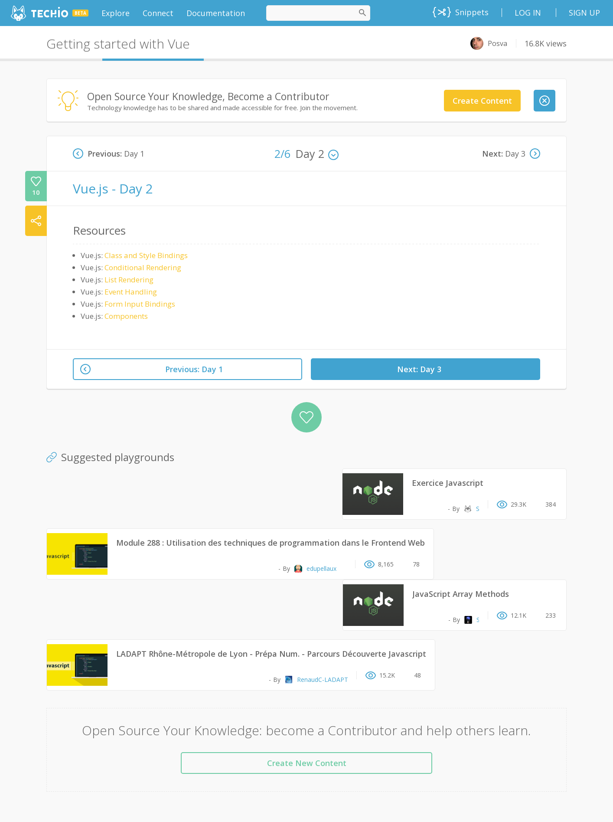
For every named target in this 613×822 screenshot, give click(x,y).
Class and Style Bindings (146, 255)
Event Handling (130, 292)
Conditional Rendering (142, 267)
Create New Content (306, 763)
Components (126, 316)
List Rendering (128, 280)
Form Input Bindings (139, 304)
